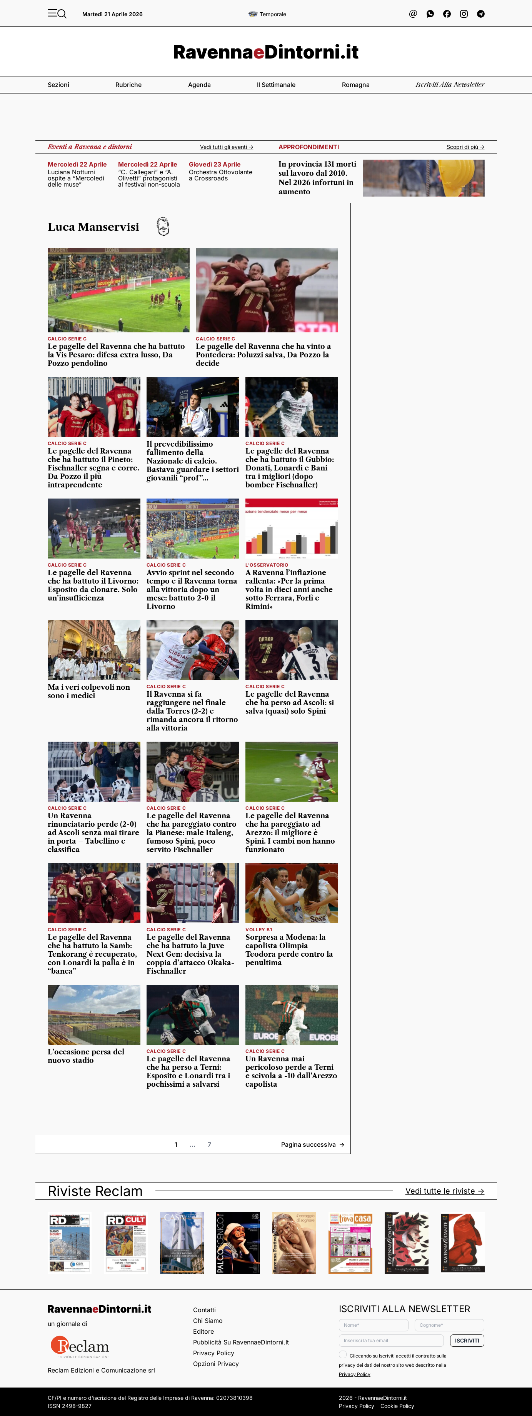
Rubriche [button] (128, 84)
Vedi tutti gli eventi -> (226, 147)
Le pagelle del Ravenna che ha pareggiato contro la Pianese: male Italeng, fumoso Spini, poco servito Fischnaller (192, 833)
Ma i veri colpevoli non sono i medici (89, 691)
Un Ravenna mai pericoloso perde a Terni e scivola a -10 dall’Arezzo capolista (291, 1072)
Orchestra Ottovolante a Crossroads (220, 175)
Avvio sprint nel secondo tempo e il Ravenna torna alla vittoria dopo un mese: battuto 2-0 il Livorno (192, 590)
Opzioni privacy (216, 1364)
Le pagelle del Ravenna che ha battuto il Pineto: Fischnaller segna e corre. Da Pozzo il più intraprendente (93, 468)
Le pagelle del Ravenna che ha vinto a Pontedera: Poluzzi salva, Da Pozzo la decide (263, 355)
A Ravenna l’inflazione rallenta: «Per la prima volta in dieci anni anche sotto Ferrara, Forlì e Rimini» (289, 590)
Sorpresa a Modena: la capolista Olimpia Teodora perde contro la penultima (289, 950)
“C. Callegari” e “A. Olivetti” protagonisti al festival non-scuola (149, 178)
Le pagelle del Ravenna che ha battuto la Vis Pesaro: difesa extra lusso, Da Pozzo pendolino (116, 355)
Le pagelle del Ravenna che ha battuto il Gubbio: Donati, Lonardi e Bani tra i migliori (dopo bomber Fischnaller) (289, 468)
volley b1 (258, 929)
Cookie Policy (397, 1406)
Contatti (204, 1310)
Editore (203, 1331)
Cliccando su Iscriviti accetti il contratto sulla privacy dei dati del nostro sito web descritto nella (393, 1365)
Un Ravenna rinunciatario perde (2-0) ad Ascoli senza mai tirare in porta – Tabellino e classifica (93, 833)
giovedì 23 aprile (215, 164)
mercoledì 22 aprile (77, 164)
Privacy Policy (213, 1353)
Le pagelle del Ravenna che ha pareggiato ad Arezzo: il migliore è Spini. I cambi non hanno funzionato (290, 833)
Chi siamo (208, 1320)
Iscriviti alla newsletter (450, 84)
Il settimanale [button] (276, 84)
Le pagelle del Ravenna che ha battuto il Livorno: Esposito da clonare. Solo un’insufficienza (93, 585)
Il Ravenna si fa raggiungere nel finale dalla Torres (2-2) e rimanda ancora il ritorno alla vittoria (192, 711)
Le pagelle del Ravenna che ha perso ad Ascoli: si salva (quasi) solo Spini (289, 703)
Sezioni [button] (58, 84)
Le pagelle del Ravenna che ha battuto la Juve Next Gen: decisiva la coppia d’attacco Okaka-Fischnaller (190, 954)
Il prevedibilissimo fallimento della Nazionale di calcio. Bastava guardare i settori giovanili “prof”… (193, 461)
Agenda (199, 84)
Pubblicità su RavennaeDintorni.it (241, 1342)
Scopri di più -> (466, 147)
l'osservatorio (266, 565)
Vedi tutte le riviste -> (445, 1191)
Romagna (356, 84)
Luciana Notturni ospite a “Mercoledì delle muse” (76, 178)
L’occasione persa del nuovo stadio (86, 1056)
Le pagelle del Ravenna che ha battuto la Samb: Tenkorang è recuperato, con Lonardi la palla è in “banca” (92, 954)
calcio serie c (67, 339)
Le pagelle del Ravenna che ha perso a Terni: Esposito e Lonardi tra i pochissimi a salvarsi (188, 1072)
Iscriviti (467, 1340)
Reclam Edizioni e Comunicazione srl (101, 1370)
